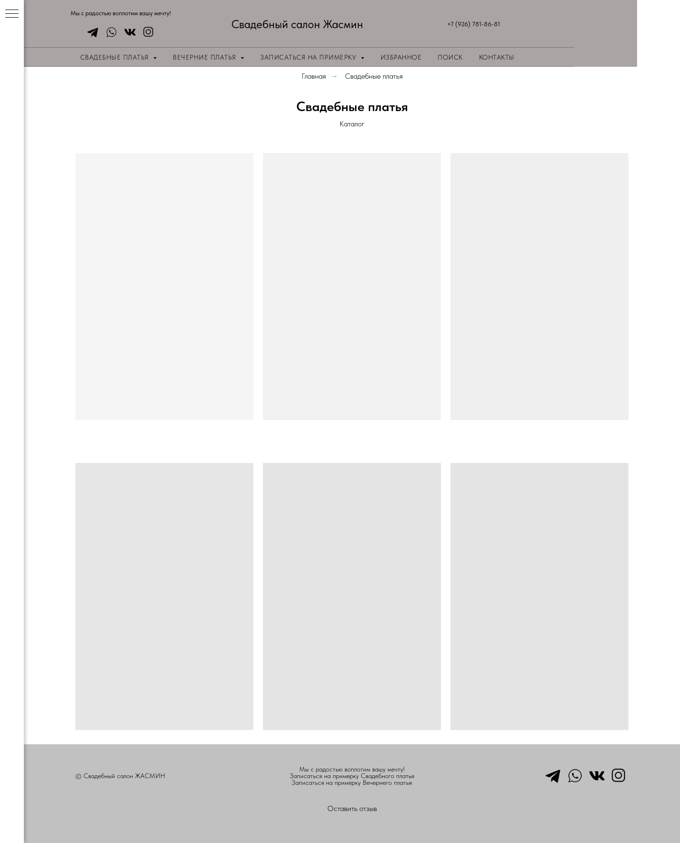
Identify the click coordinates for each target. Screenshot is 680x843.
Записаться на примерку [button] (309, 57)
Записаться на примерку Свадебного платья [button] (352, 776)
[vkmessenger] (128, 32)
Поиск (450, 57)
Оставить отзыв (352, 808)
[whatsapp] (109, 32)
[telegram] (90, 32)
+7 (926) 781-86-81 (473, 24)
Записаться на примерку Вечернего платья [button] (352, 782)
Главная (314, 76)
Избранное (401, 57)
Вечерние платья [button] (205, 57)
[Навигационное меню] (12, 14)
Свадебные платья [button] (115, 57)
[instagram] (146, 32)
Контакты (496, 57)
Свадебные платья (374, 76)
